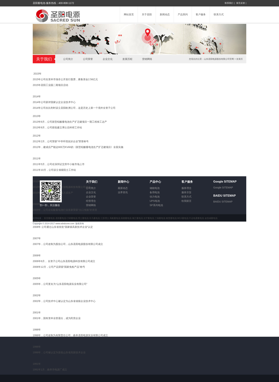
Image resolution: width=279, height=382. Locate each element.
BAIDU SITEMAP (223, 201)
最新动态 (123, 188)
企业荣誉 (91, 196)
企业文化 (108, 59)
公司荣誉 (88, 59)
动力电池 (155, 196)
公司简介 (68, 59)
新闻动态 (165, 14)
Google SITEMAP (223, 187)
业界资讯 (123, 192)
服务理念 (186, 188)
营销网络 (147, 59)
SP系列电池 (156, 205)
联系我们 (229, 3)
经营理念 (91, 200)
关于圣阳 (147, 14)
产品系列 (183, 14)
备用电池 (155, 192)
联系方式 (219, 14)
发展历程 (127, 59)
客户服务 (201, 14)
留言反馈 (240, 3)
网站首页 (129, 14)
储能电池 (155, 188)
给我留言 (186, 200)
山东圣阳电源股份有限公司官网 (219, 59)
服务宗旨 (186, 192)
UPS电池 (155, 200)
